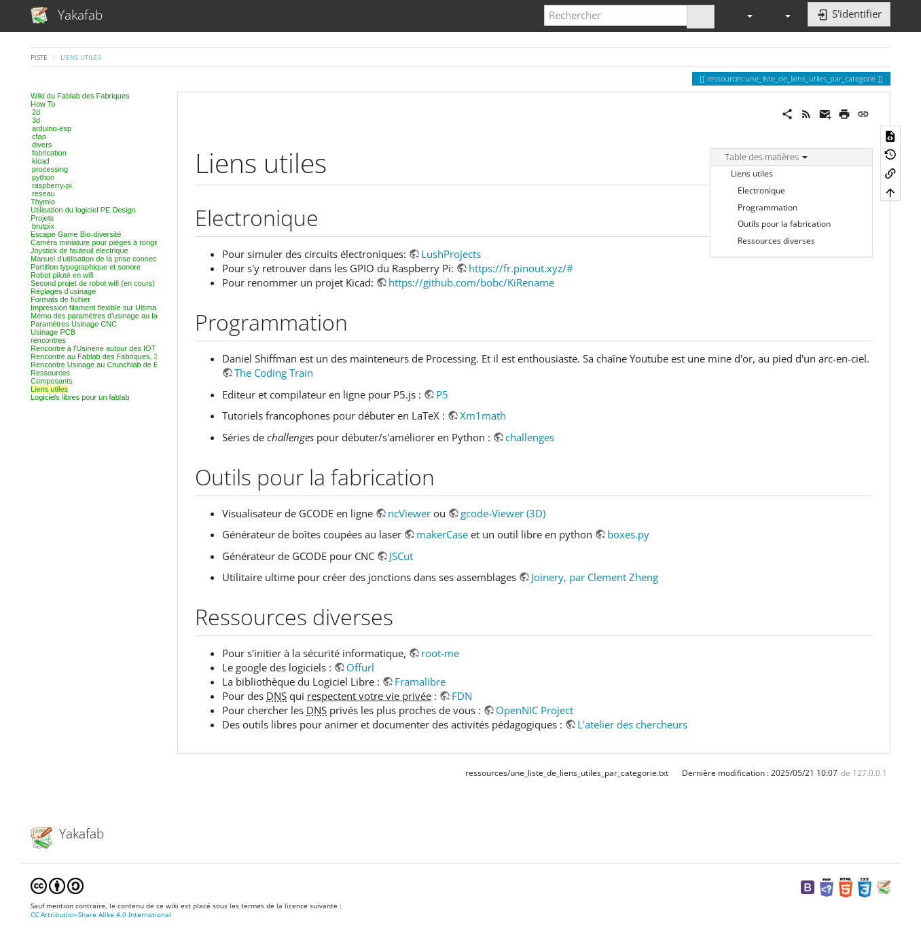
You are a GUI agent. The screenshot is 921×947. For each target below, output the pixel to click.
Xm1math (483, 415)
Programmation (767, 207)
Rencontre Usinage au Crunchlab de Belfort (103, 364)
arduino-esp (51, 128)
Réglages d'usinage (63, 291)
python (43, 177)
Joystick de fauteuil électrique (79, 250)
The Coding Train (273, 372)
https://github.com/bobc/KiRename (471, 282)
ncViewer (409, 513)
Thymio (43, 202)
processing (50, 169)
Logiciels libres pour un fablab (80, 397)
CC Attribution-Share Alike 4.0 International (101, 914)
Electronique (761, 190)
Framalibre (420, 681)
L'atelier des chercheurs (632, 724)
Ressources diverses (776, 240)
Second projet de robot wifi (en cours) (93, 283)
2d (36, 112)
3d (36, 120)
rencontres (48, 340)
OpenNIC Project (534, 710)
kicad (41, 161)
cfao (39, 136)
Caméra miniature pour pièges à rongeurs (100, 242)
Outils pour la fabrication (784, 223)
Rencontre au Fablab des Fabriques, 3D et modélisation (123, 356)
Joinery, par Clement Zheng (594, 577)
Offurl (360, 667)
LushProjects (451, 254)
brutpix (43, 226)
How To (43, 104)
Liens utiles (80, 57)
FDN (462, 696)
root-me (440, 653)
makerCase (442, 534)
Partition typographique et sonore (86, 267)
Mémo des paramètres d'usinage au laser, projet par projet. (128, 316)
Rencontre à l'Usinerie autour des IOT (93, 348)
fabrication (49, 153)
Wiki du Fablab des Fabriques (80, 96)
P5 (442, 394)
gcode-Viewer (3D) (502, 513)
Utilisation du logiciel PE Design (83, 210)
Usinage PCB (53, 332)
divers (42, 145)
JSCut (401, 556)
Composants (52, 381)
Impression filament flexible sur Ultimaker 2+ (104, 307)
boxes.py (628, 534)
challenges (529, 437)
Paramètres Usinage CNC (74, 324)
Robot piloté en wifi (62, 275)
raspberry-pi (52, 185)
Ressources (50, 373)
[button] (744, 15)
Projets (42, 218)
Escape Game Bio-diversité (76, 234)
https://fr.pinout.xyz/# (521, 268)
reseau (43, 193)
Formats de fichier (60, 299)
